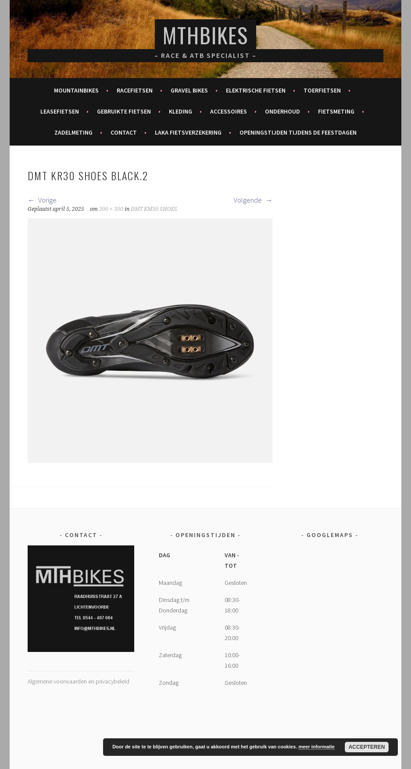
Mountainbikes (76, 90)
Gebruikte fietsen (124, 111)
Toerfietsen (322, 90)
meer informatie (316, 746)
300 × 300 (111, 209)
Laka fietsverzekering (188, 132)
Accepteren (367, 747)
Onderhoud (282, 111)
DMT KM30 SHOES (154, 209)
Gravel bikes (189, 90)
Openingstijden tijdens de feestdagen (298, 132)
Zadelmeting (73, 132)
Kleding (180, 111)
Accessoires (228, 111)
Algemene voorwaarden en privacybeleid (78, 681)
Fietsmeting (336, 111)
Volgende (253, 200)
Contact (124, 132)
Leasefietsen (59, 111)
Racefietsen (135, 90)
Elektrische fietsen (256, 90)
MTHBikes (205, 34)
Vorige (42, 200)
